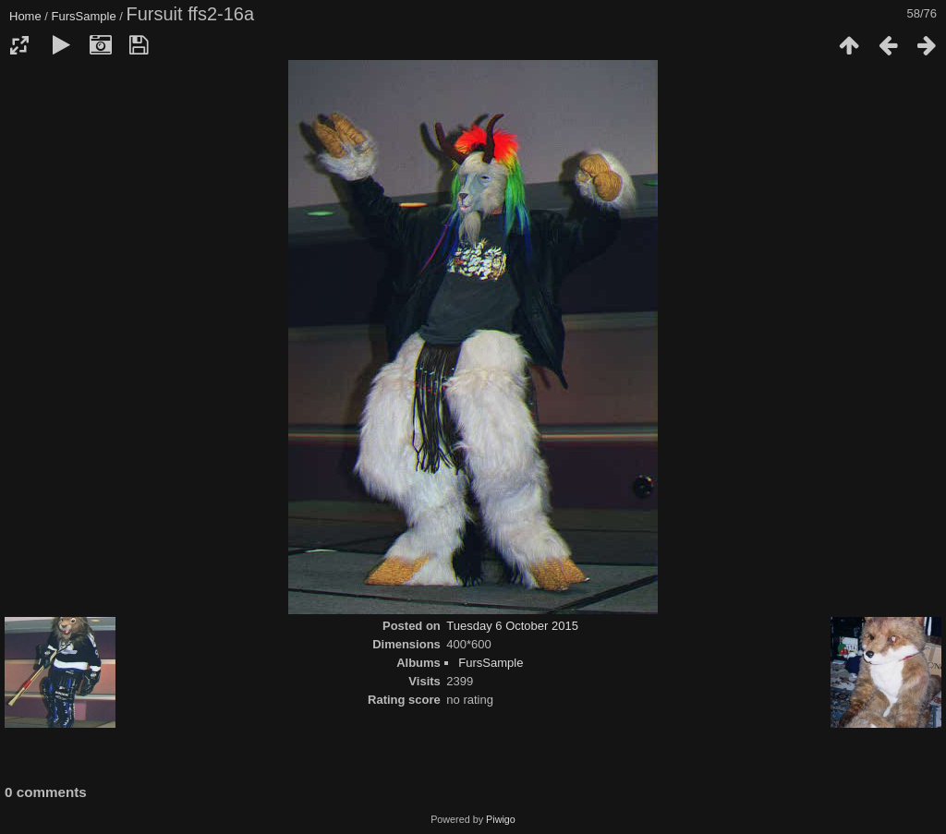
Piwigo (500, 819)
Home (25, 16)
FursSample (84, 16)
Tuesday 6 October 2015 (512, 626)
